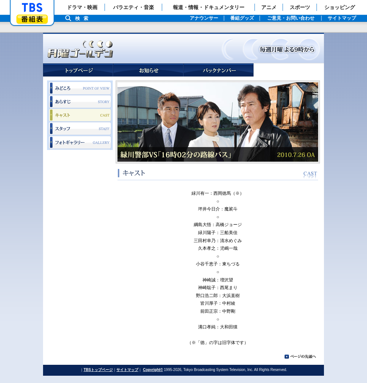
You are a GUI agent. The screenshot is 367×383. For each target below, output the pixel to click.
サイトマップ (127, 370)
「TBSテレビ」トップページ (32, 7)
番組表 (32, 19)
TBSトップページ (98, 370)
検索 (83, 18)
